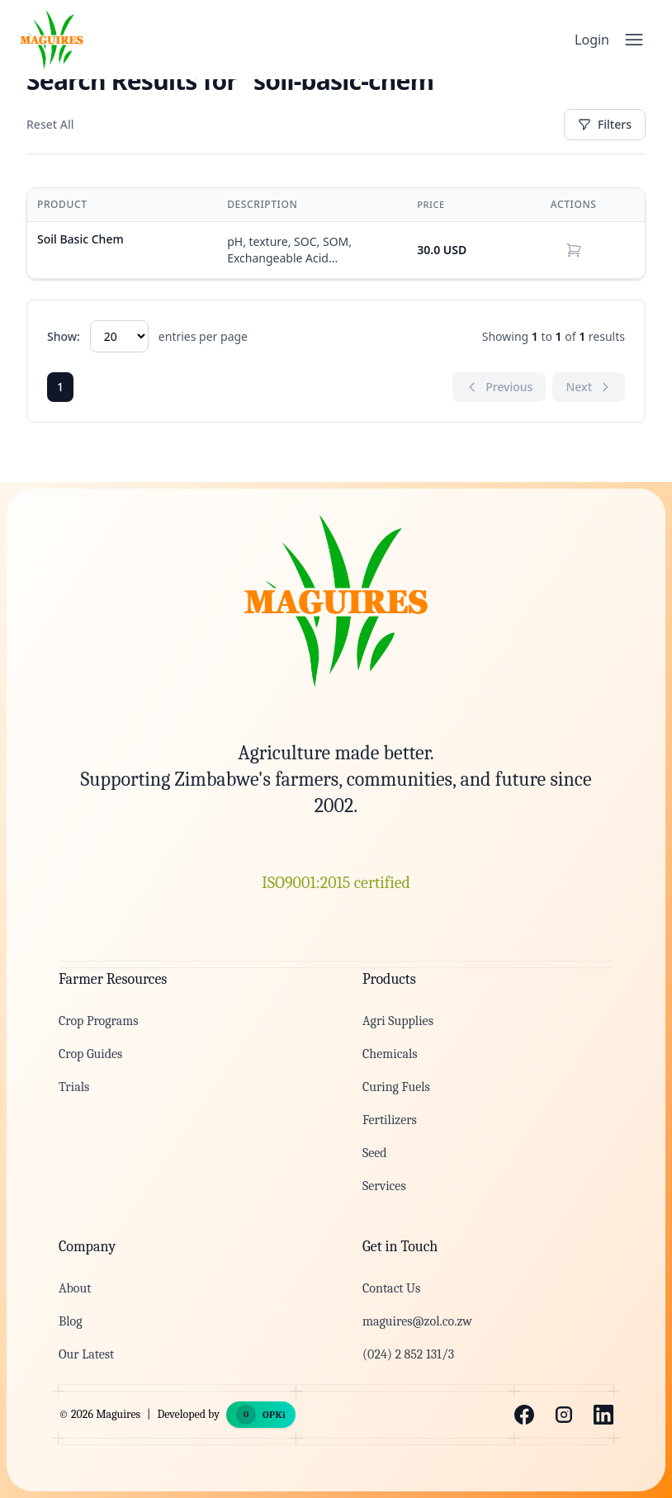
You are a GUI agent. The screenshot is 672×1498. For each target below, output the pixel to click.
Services (384, 1186)
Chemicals (390, 1054)
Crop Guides (90, 1054)
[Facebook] (524, 1415)
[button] (574, 250)
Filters (605, 124)
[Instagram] (564, 1415)
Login (592, 40)
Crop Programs (98, 1021)
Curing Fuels (396, 1087)
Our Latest (86, 1354)
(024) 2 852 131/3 (408, 1354)
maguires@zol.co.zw (417, 1321)
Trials (74, 1087)
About (75, 1288)
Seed (374, 1153)
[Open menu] (634, 39)
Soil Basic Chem (80, 239)
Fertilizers (389, 1120)
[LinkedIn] (603, 1415)
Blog (71, 1321)
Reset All (49, 124)
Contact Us (391, 1288)
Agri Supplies (397, 1021)
